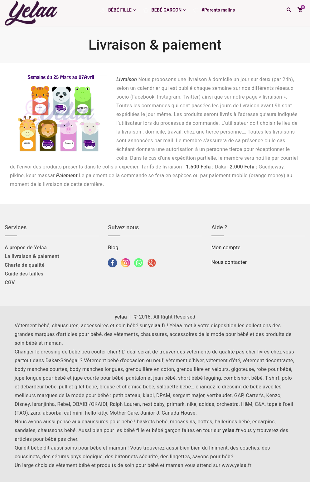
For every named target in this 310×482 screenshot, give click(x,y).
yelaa (121, 317)
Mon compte (225, 248)
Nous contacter (229, 262)
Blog (113, 248)
